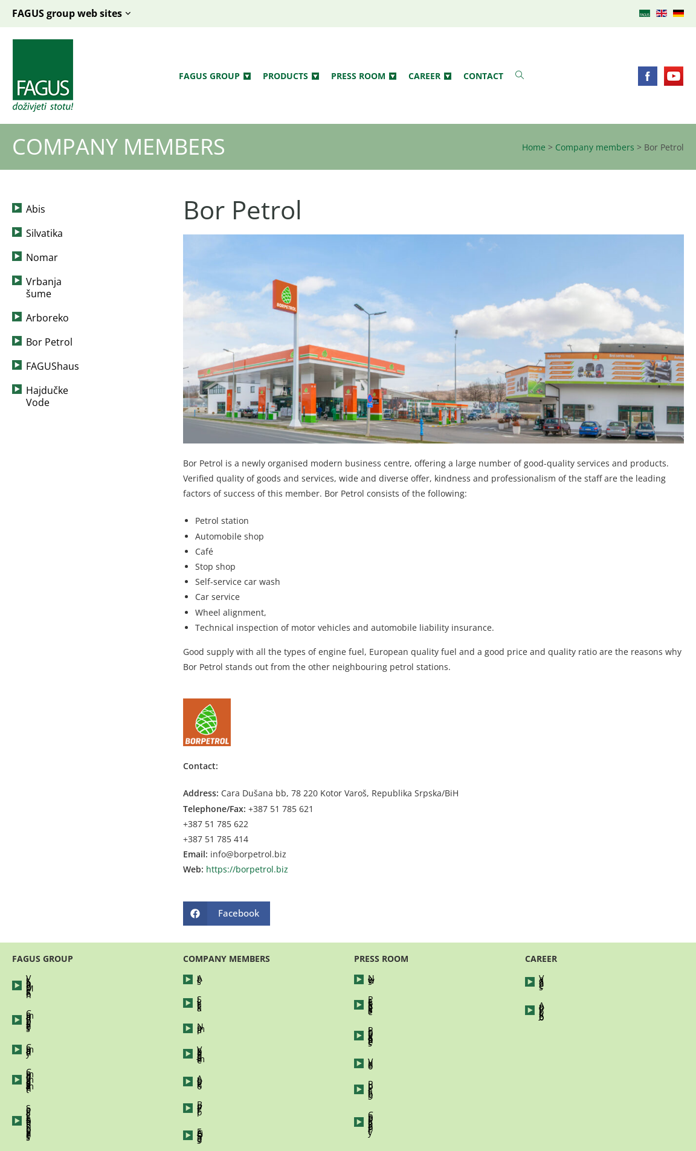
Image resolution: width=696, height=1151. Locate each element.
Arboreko (47, 306)
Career (429, 76)
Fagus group (215, 76)
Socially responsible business (85, 1050)
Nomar (42, 257)
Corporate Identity (405, 1068)
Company (45, 1014)
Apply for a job (568, 996)
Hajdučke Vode (60, 378)
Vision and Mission (64, 978)
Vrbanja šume (57, 282)
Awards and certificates (73, 1068)
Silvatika (44, 233)
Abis (35, 209)
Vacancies (559, 978)
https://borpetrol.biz (247, 869)
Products (291, 76)
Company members (594, 147)
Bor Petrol (49, 330)
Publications (392, 1050)
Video (379, 1032)
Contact (483, 76)
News (379, 978)
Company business (64, 996)
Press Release (396, 996)
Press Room (363, 76)
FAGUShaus (52, 354)
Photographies (397, 1014)
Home (534, 147)
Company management (73, 1032)
